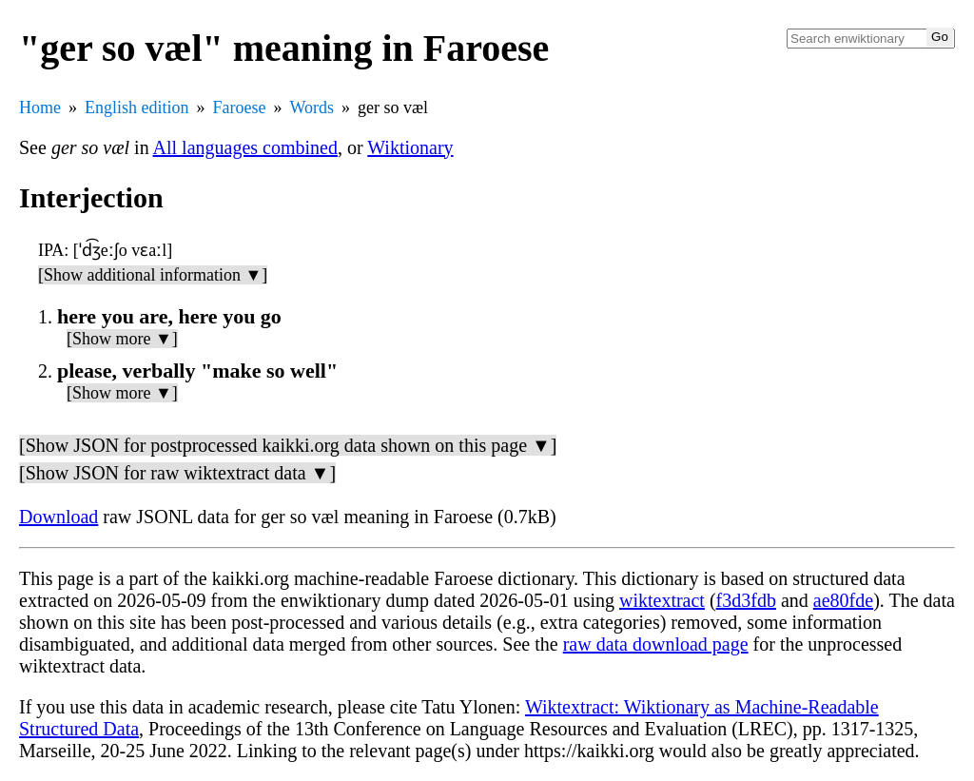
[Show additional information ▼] (152, 274)
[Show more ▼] (122, 338)
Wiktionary (410, 147)
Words (311, 107)
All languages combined (245, 147)
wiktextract (662, 600)
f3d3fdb (746, 600)
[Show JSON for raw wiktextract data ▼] (177, 472)
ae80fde (843, 600)
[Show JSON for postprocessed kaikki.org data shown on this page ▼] (287, 445)
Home (40, 107)
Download (58, 516)
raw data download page (656, 644)
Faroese (239, 107)
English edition (137, 107)
